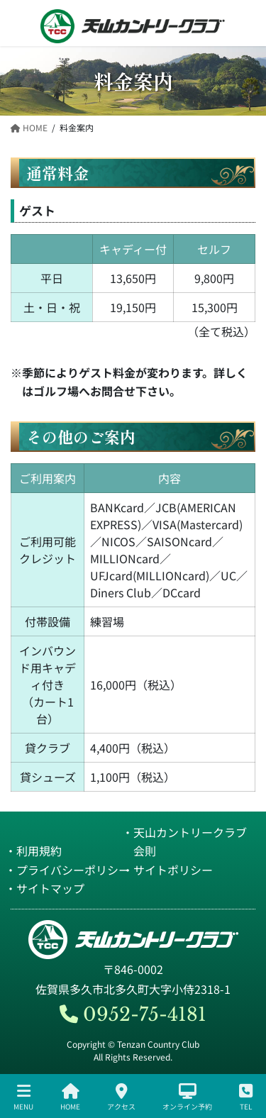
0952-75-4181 (133, 1014)
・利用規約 (33, 850)
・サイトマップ (44, 888)
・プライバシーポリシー (67, 869)
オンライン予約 (187, 1097)
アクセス (121, 1097)
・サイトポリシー (167, 869)
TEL (246, 1097)
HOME (70, 1097)
